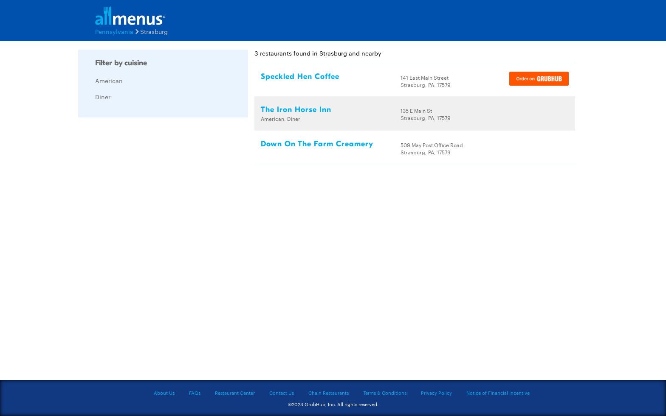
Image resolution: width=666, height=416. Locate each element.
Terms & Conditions (384, 392)
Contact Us (281, 392)
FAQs (194, 392)
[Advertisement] (142, 251)
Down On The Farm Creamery (317, 144)
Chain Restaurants (328, 392)
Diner (102, 96)
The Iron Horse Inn (296, 109)
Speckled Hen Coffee (300, 76)
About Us (164, 392)
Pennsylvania (114, 31)
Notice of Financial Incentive (498, 392)
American (109, 80)
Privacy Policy (436, 392)
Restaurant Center (235, 392)
